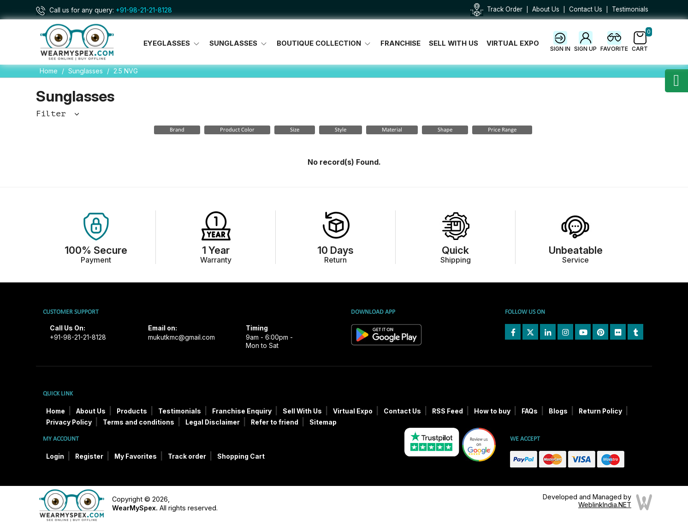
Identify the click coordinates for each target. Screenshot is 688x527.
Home (49, 71)
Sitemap (323, 422)
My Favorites (135, 456)
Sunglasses (85, 71)
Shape (445, 130)
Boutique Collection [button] (324, 43)
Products (132, 411)
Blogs (558, 411)
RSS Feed (447, 411)
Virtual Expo (512, 43)
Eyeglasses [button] (172, 43)
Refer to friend (274, 422)
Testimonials (630, 9)
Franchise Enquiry (242, 411)
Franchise (400, 43)
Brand (177, 130)
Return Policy (600, 411)
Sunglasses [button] (238, 43)
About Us (545, 9)
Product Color (237, 130)
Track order (187, 456)
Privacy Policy (69, 422)
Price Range (502, 130)
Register (89, 456)
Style (340, 130)
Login (55, 456)
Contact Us (585, 9)
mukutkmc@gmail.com (181, 337)
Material (392, 130)
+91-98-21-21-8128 (144, 10)
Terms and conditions (138, 422)
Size (294, 130)
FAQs (530, 411)
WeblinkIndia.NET (604, 505)
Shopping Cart (241, 456)
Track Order (504, 9)
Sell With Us (453, 43)
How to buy (492, 411)
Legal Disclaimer (212, 422)
